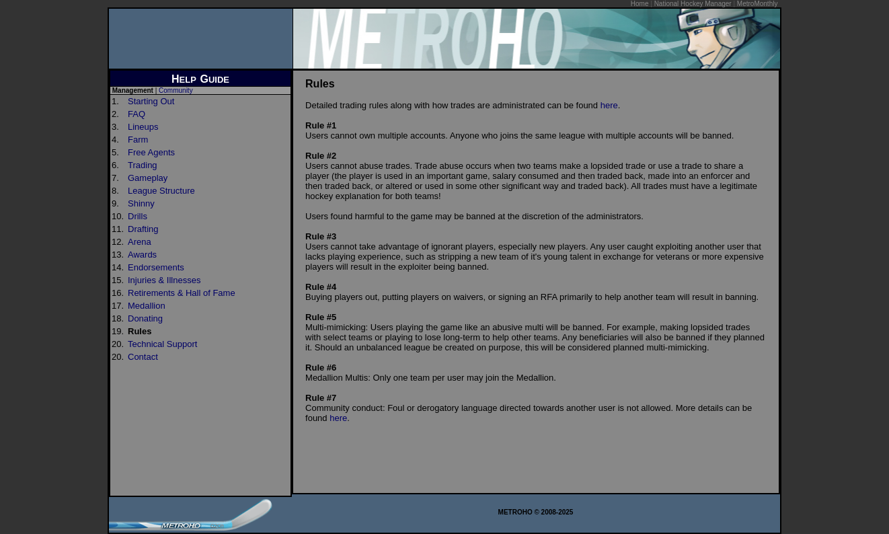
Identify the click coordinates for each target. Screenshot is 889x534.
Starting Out (151, 101)
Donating (145, 318)
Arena (139, 242)
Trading (142, 165)
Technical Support (162, 344)
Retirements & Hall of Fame (181, 293)
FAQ (136, 114)
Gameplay (147, 178)
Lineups (143, 127)
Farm (138, 140)
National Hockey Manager (693, 3)
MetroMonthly (757, 3)
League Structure (161, 191)
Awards (142, 255)
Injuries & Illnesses (164, 280)
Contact (143, 357)
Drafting (143, 229)
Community (176, 90)
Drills (137, 216)
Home (640, 3)
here (609, 105)
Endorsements (156, 267)
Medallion (146, 306)
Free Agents (151, 152)
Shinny (141, 203)
